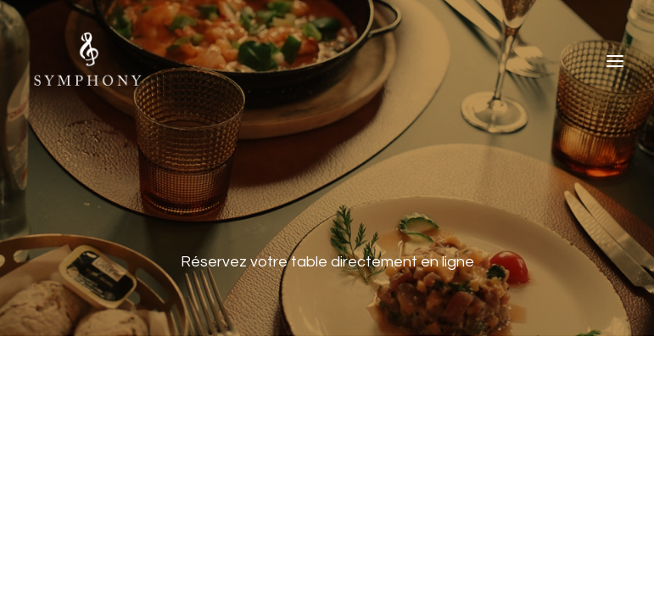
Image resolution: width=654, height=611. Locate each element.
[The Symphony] (88, 61)
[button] (615, 61)
